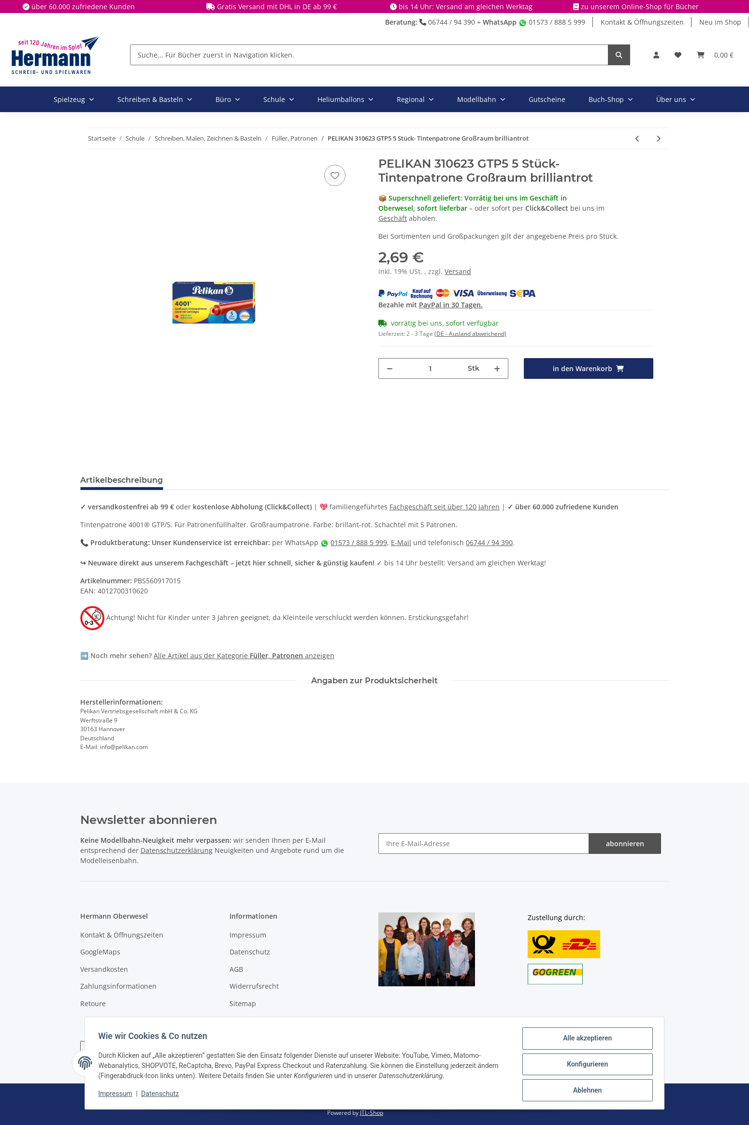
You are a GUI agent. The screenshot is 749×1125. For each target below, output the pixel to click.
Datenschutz (250, 951)
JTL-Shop (371, 1113)
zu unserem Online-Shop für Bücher (640, 6)
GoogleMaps (100, 951)
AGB (236, 969)
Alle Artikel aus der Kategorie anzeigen (244, 655)
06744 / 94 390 (447, 22)
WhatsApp (500, 22)
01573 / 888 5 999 (552, 22)
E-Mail (401, 542)
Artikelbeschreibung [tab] (121, 480)
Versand (458, 271)
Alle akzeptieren (585, 1040)
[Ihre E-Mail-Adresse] (483, 843)
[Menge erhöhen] (497, 368)
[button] (656, 55)
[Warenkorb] (715, 55)
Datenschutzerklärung (177, 850)
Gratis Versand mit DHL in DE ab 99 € (277, 6)
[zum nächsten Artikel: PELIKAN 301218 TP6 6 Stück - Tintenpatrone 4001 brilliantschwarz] (658, 138)
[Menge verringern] (390, 368)
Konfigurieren (584, 1065)
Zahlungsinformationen (118, 986)
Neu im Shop (720, 22)
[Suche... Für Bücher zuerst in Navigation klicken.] (369, 54)
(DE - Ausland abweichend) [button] (470, 334)
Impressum (248, 934)
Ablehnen (585, 1091)
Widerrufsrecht (254, 986)
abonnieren (625, 843)
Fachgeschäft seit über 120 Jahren (444, 506)
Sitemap (243, 1003)
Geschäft (392, 218)
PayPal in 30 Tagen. (451, 304)
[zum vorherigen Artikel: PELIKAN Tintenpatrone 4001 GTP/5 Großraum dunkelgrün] (637, 138)
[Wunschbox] (678, 55)
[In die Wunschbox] (335, 175)
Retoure (93, 1003)
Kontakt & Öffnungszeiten (642, 22)
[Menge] (430, 368)
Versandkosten (104, 969)
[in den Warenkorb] (589, 368)
